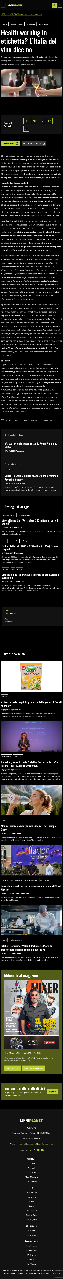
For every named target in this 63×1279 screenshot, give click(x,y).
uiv (13, 569)
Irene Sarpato (18, 756)
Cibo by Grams (31, 1210)
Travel (31, 1201)
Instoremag (31, 1235)
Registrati (53, 1091)
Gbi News (31, 1230)
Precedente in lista (14, 435)
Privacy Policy (31, 1181)
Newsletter (31, 1172)
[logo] (15, 5)
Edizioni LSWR (31, 1250)
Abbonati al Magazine (33, 1068)
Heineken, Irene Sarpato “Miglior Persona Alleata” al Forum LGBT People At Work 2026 (29, 764)
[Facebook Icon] (34, 1150)
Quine (31, 1259)
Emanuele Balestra (31, 880)
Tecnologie (31, 1197)
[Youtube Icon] (42, 1150)
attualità (19, 569)
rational (4, 940)
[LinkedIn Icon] (38, 1150)
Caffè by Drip (31, 1219)
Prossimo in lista (13, 464)
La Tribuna (31, 1264)
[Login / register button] (54, 5)
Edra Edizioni (31, 1246)
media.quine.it (20, 1144)
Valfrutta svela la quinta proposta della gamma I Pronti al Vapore (31, 477)
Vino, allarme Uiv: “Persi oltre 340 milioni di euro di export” (30, 522)
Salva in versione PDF (34, 143)
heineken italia (6, 756)
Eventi (31, 1206)
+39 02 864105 (35, 1138)
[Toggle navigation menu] (3, 5)
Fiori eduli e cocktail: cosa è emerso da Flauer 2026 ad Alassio (31, 887)
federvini (5, 24)
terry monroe (44, 880)
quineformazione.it (45, 1144)
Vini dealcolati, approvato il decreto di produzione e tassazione (30, 576)
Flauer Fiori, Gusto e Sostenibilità (12, 880)
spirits (5, 541)
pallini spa (25, 541)
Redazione (20, 451)
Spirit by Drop (31, 1215)
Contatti (31, 1168)
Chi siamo (31, 1163)
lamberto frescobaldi (17, 24)
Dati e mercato (31, 1192)
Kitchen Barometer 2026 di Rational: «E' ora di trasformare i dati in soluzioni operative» (26, 947)
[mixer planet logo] (31, 1120)
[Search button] (60, 5)
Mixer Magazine (31, 1177)
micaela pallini (31, 24)
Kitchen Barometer (16, 940)
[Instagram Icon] (30, 1150)
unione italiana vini (8, 515)
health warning (43, 24)
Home (3, 13)
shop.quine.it (32, 1144)
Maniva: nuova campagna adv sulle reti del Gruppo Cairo (28, 827)
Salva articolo (10, 143)
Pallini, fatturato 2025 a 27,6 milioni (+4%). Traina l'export (30, 548)
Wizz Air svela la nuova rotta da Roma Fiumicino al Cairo (31, 445)
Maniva (4, 820)
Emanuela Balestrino (21, 893)
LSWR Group (31, 1255)
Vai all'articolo (13, 1068)
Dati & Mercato (13, 13)
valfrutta (8, 470)
